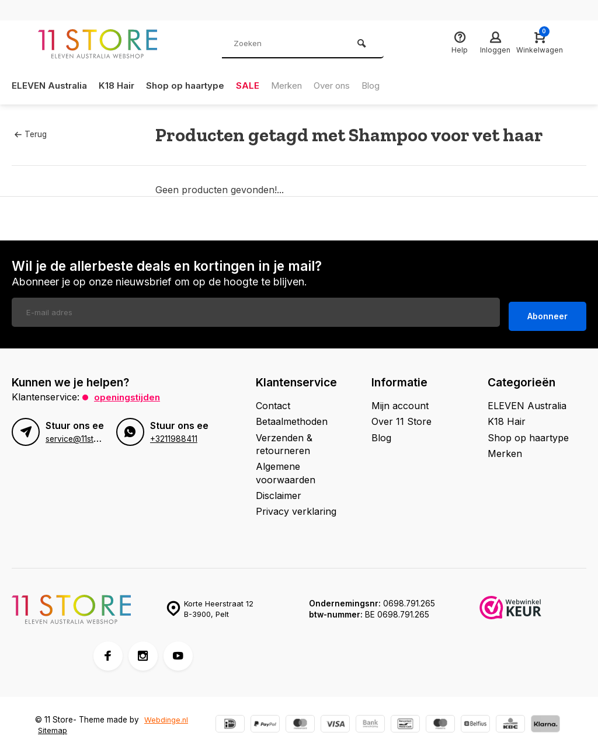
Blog (390, 86)
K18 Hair (122, 86)
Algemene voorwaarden (285, 469)
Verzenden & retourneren (284, 440)
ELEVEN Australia (51, 86)
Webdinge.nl (166, 715)
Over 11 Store (401, 418)
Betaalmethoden (292, 418)
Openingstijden (128, 393)
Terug (30, 134)
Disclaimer (278, 491)
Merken (298, 86)
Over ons (348, 86)
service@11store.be (81, 435)
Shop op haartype (194, 86)
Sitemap (53, 726)
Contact (273, 401)
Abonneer (547, 313)
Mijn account (400, 401)
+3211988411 (173, 435)
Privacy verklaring (296, 508)
